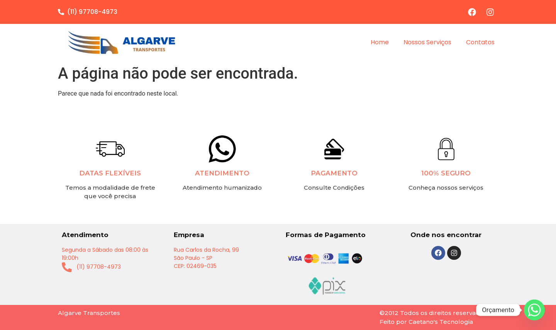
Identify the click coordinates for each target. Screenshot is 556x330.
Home (380, 42)
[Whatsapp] (534, 310)
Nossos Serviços (427, 42)
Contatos (480, 42)
